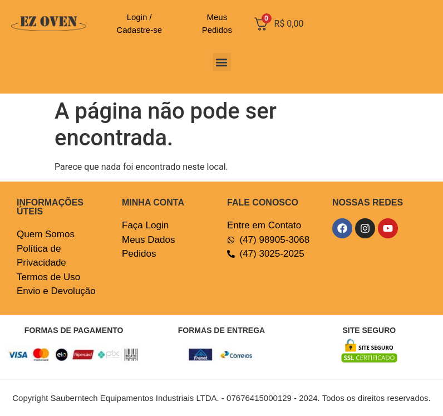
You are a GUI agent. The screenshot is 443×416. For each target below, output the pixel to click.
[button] (222, 62)
